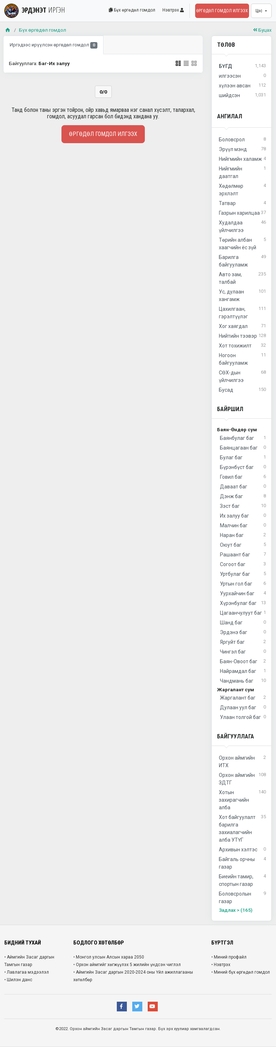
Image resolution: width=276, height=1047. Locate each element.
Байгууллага (235, 736)
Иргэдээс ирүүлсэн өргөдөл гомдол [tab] (53, 45)
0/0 (103, 92)
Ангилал (229, 116)
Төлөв (226, 44)
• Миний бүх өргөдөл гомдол (240, 972)
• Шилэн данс (18, 979)
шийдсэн (242, 95)
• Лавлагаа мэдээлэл (26, 972)
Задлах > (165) (235, 910)
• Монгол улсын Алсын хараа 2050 (108, 957)
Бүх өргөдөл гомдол (132, 10)
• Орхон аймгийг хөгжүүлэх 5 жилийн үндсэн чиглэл (127, 964)
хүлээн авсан (242, 86)
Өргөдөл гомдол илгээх (222, 10)
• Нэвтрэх (220, 964)
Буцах (262, 30)
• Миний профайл (229, 957)
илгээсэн (242, 76)
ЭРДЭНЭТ (34, 10)
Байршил (230, 409)
